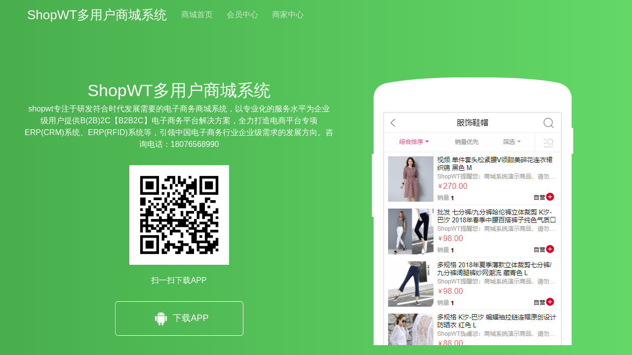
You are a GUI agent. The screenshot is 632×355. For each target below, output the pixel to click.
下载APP (178, 318)
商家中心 (288, 14)
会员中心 (242, 14)
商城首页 (197, 14)
